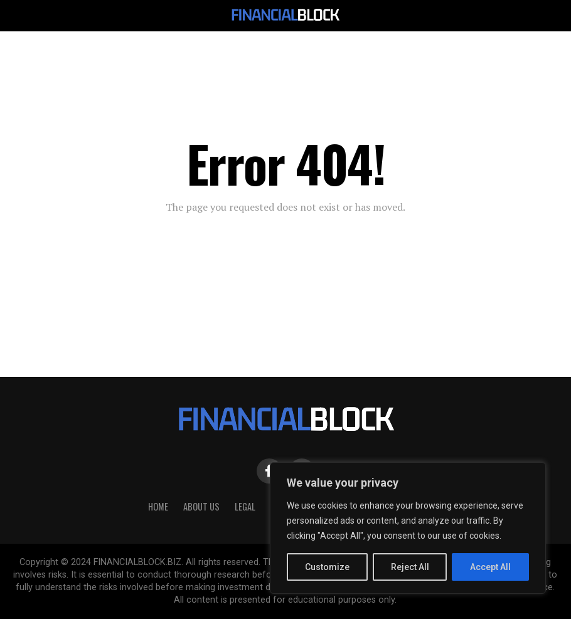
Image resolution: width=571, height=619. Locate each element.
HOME (158, 506)
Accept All (490, 567)
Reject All (410, 567)
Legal (245, 506)
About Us (201, 506)
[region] (408, 528)
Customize (327, 567)
